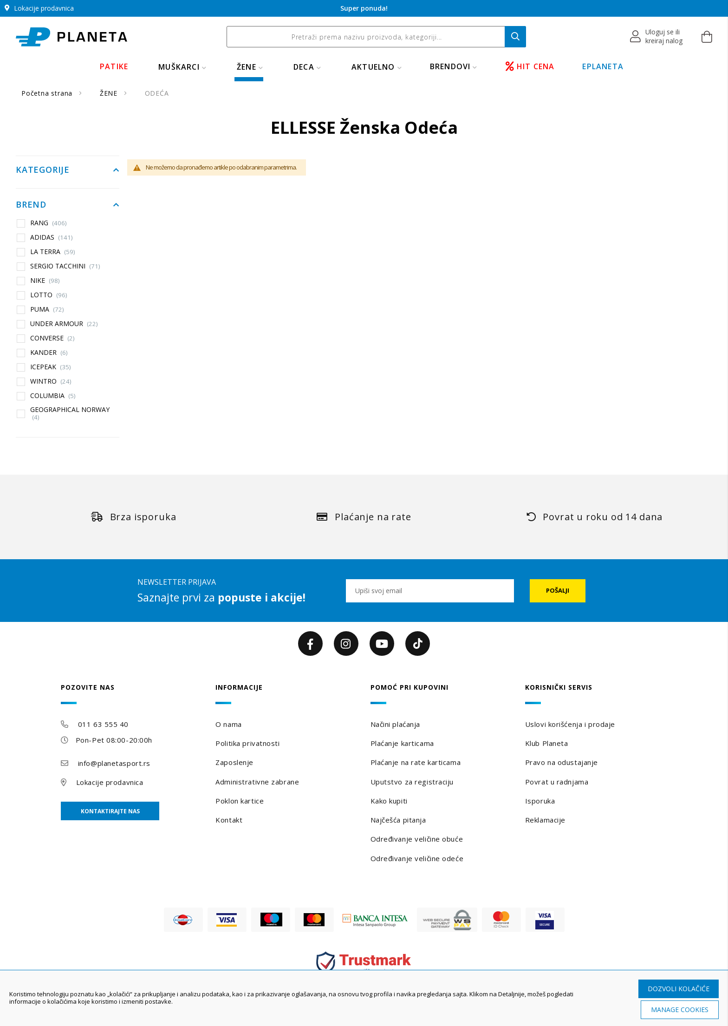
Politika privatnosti (247, 743)
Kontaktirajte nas (110, 811)
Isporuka (540, 800)
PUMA (47, 309)
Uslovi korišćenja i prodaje (570, 724)
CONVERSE (52, 338)
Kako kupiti (389, 800)
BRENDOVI (450, 66)
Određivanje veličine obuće (416, 838)
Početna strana (48, 93)
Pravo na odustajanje (561, 762)
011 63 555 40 (103, 724)
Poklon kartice (239, 800)
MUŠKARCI (179, 67)
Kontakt (228, 819)
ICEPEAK (50, 367)
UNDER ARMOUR (64, 323)
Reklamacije (545, 819)
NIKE (45, 280)
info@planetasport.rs (114, 763)
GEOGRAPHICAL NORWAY (70, 413)
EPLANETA (603, 66)
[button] (656, 37)
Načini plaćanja (395, 724)
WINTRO (51, 381)
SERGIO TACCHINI (65, 266)
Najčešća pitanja (398, 819)
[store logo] (71, 36)
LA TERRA (52, 251)
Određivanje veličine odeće (417, 858)
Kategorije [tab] (43, 170)
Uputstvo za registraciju (412, 781)
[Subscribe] (557, 590)
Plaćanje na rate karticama (415, 762)
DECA (303, 67)
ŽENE (246, 67)
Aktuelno (373, 67)
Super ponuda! (364, 8)
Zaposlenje (234, 762)
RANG (48, 223)
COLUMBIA (53, 395)
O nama (228, 724)
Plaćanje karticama (402, 743)
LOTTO (48, 295)
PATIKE (114, 66)
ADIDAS (51, 237)
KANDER (49, 352)
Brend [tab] (31, 204)
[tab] (132, 694)
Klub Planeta (546, 743)
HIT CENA (530, 66)
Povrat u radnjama (557, 781)
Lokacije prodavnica (109, 782)
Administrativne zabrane (257, 781)
